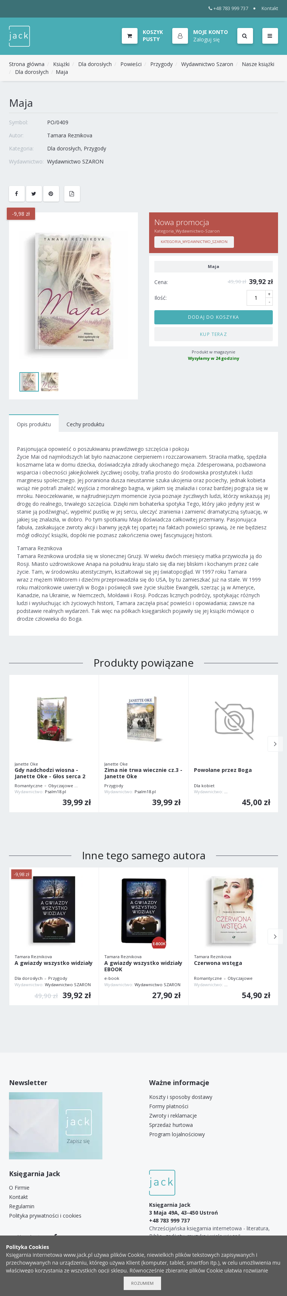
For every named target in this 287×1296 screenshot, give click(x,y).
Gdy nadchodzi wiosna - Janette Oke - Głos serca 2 (50, 773)
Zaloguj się (206, 39)
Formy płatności (168, 1106)
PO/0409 (57, 122)
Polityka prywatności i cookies (45, 1215)
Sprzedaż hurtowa (171, 1124)
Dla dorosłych (95, 64)
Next (275, 744)
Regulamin (21, 1206)
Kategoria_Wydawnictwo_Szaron (194, 241)
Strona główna (26, 64)
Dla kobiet (204, 785)
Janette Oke (26, 764)
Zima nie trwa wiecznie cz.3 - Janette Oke (143, 773)
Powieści (131, 64)
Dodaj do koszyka (213, 317)
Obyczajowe (60, 785)
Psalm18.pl (55, 791)
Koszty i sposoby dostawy (180, 1096)
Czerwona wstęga (218, 963)
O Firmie (19, 1187)
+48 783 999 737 (229, 8)
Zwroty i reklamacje (173, 1115)
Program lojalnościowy (177, 1134)
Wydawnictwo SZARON (75, 161)
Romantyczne (29, 785)
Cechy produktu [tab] (85, 424)
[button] (200, 36)
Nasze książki (258, 64)
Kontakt (270, 8)
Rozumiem (142, 1283)
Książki (61, 64)
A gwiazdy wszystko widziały (54, 963)
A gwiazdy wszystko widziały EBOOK (143, 966)
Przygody (161, 64)
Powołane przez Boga (223, 770)
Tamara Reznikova (69, 135)
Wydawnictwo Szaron (207, 64)
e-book (111, 978)
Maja (62, 71)
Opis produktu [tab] (34, 424)
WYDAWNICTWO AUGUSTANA (253, 791)
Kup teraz (213, 334)
